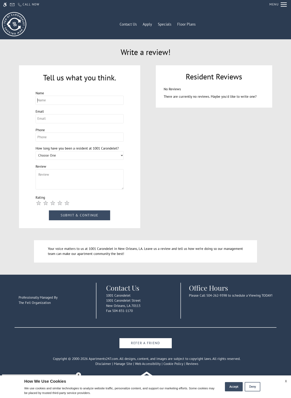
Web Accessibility (148, 364)
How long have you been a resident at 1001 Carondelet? (77, 148)
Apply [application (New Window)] (147, 24)
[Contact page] (12, 4)
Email (40, 111)
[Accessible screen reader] (4, 4)
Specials (164, 24)
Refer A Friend (145, 343)
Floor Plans (186, 24)
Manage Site (123, 364)
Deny (252, 387)
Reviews (192, 364)
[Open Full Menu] (278, 4)
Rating (40, 197)
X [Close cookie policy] (286, 381)
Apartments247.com (103, 358)
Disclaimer (103, 364)
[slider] (55, 203)
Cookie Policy (173, 364)
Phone (40, 130)
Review (41, 166)
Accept (233, 387)
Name (40, 93)
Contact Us (128, 24)
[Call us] (28, 4)
